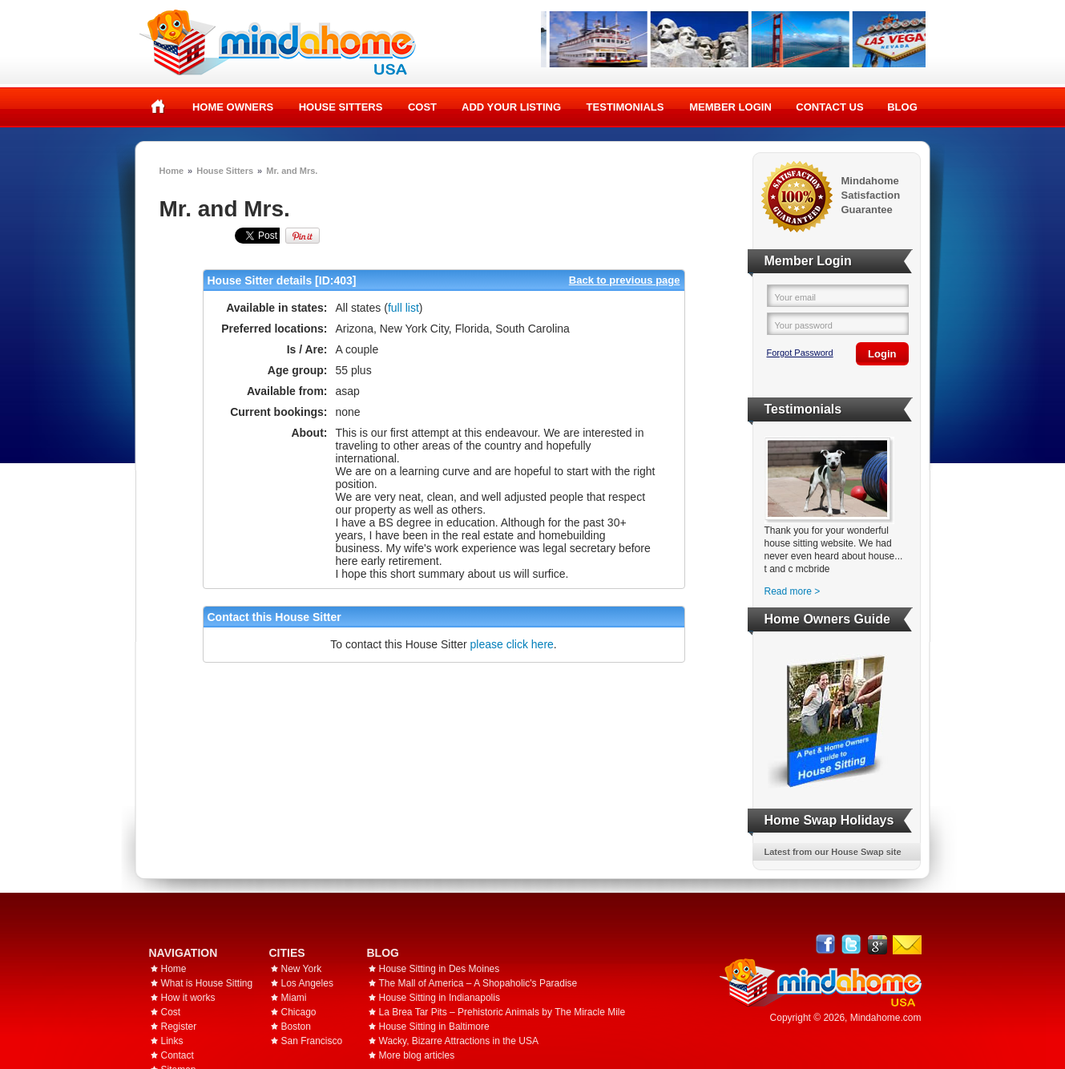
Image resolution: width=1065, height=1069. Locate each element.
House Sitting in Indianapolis (439, 997)
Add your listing (511, 107)
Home (158, 106)
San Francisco (312, 1041)
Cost (422, 107)
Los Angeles (307, 983)
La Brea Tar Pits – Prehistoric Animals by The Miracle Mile (502, 1012)
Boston (296, 1026)
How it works (188, 997)
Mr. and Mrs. (291, 170)
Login (882, 354)
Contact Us (829, 107)
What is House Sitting (207, 983)
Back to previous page (624, 280)
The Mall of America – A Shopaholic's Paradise (478, 983)
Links (172, 1041)
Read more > (792, 591)
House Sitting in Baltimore (434, 1026)
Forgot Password (800, 352)
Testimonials (625, 107)
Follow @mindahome (851, 944)
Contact (177, 1055)
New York (301, 968)
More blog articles (417, 1055)
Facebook (826, 944)
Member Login (730, 107)
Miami (294, 997)
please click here (512, 644)
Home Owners (232, 107)
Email (907, 944)
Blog (902, 107)
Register (179, 1026)
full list (403, 307)
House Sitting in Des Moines (439, 968)
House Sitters (341, 107)
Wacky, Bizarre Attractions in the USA (459, 1041)
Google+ (877, 944)
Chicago (299, 1012)
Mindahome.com (886, 1017)
